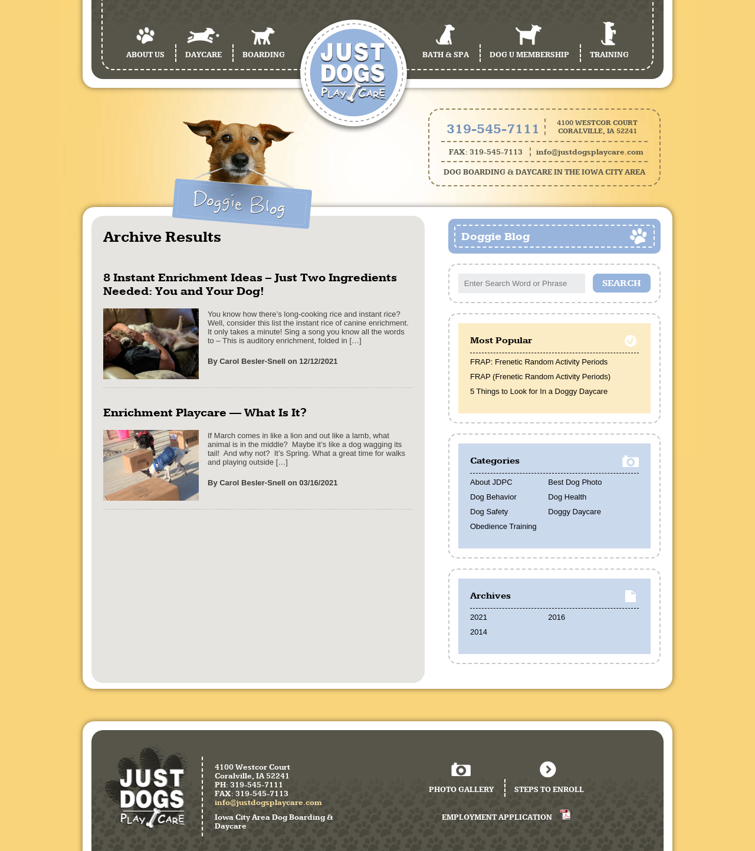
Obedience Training (503, 526)
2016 (556, 617)
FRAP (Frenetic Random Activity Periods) (540, 376)
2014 (478, 631)
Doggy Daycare (574, 511)
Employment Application (497, 817)
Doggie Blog (495, 236)
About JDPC (491, 482)
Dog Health (567, 496)
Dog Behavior (493, 496)
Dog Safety (489, 511)
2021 (478, 617)
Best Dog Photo (575, 482)
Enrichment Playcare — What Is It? (205, 412)
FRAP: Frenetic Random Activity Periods (539, 361)
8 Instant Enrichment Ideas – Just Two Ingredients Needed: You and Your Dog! (250, 284)
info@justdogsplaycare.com (590, 151)
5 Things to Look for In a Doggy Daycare (539, 391)
